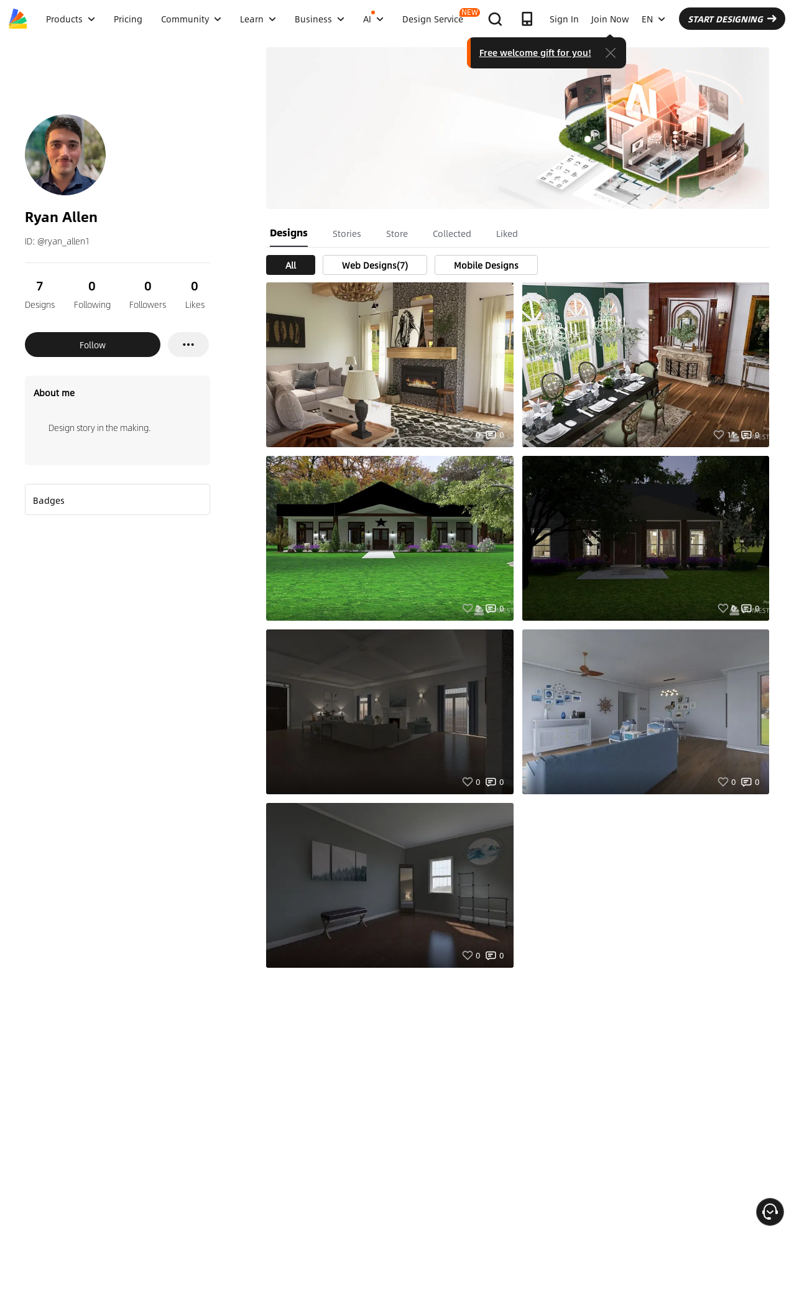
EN (653, 19)
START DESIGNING (732, 19)
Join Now (610, 19)
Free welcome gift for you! (535, 52)
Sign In (564, 19)
